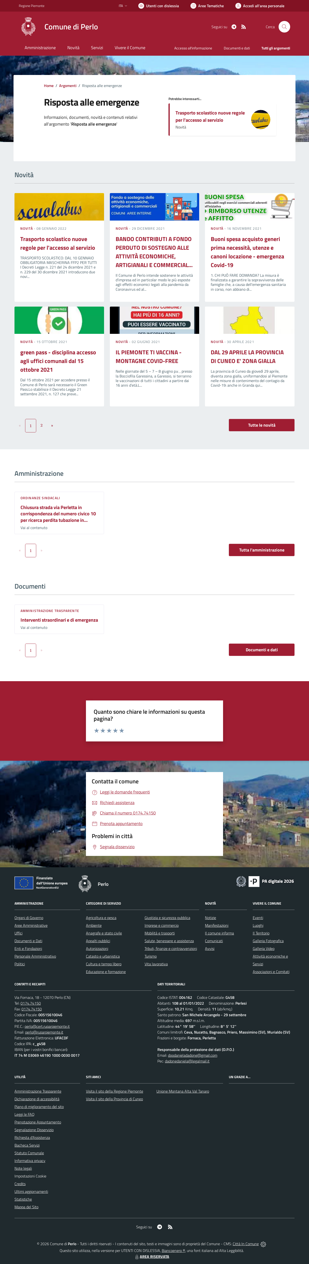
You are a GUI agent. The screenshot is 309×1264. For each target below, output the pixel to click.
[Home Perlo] (58, 27)
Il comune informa (219, 933)
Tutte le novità (261, 425)
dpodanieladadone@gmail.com (192, 1055)
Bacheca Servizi (27, 1145)
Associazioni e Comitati (271, 972)
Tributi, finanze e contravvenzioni (171, 948)
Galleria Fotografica (268, 941)
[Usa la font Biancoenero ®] (159, 6)
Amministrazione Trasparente (37, 1091)
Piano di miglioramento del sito (39, 1106)
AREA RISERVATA (151, 1256)
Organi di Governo (28, 918)
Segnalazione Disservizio (34, 1130)
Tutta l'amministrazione (261, 550)
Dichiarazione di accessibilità (36, 1099)
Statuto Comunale (29, 1153)
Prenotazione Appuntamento (37, 1122)
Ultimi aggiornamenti (31, 1191)
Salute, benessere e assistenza (169, 941)
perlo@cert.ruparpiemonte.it (47, 1026)
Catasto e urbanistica (103, 956)
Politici (19, 964)
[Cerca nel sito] (284, 27)
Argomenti (68, 85)
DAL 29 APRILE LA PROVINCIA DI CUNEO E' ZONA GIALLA (247, 356)
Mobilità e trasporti (160, 933)
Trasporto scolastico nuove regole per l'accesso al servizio (210, 116)
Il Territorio (261, 933)
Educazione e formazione (106, 972)
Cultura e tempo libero (103, 964)
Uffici (18, 933)
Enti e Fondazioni (28, 948)
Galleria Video (263, 948)
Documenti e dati (262, 649)
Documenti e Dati (28, 941)
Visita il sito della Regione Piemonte (114, 1091)
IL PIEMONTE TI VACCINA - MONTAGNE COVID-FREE (149, 356)
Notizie (210, 918)
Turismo (151, 956)
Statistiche (23, 1199)
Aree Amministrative (31, 925)
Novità (27, 228)
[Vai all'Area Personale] (260, 6)
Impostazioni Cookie (30, 1176)
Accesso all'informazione (193, 48)
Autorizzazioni (97, 948)
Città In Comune (246, 1244)
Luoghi (258, 925)
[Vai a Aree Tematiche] (207, 6)
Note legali (23, 1168)
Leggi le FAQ (24, 1114)
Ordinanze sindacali (40, 497)
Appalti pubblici (98, 941)
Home (49, 85)
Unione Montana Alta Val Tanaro (182, 1091)
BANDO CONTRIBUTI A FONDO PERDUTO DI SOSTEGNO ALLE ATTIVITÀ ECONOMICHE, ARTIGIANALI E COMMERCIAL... (154, 252)
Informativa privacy (29, 1160)
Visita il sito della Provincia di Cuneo (114, 1099)
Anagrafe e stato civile (104, 933)
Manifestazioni (216, 925)
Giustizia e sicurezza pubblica (167, 918)
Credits (20, 1184)
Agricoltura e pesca (101, 918)
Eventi (258, 918)
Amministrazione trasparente (50, 610)
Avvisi (209, 948)
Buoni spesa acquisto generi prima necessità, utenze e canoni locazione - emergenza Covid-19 (247, 252)
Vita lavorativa (156, 964)
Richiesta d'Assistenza (32, 1137)
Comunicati (214, 941)
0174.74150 (31, 1003)
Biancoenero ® (173, 1250)
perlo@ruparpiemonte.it (44, 1032)
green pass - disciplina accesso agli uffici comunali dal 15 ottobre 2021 (58, 361)
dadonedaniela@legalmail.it (187, 1061)
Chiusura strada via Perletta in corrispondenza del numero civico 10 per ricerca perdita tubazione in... (58, 514)
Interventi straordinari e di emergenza (59, 620)
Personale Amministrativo (35, 956)
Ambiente (94, 925)
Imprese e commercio (162, 925)
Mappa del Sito (26, 1207)
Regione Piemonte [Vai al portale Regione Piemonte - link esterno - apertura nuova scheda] (31, 5)
